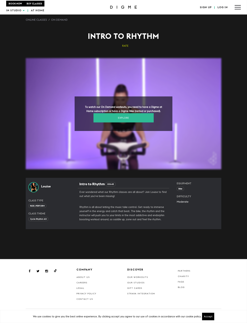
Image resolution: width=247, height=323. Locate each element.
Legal (80, 288)
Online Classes (36, 19)
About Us (83, 277)
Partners (184, 270)
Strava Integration (141, 293)
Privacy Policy (86, 293)
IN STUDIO (15, 10)
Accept (208, 316)
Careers (82, 282)
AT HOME (37, 10)
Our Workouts (137, 277)
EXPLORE (123, 117)
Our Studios (136, 282)
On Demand (59, 19)
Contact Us (85, 299)
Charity (183, 276)
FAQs (181, 281)
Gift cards (134, 288)
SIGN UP (206, 7)
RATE (125, 45)
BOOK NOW (15, 3)
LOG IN (222, 7)
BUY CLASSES (34, 3)
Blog (181, 287)
